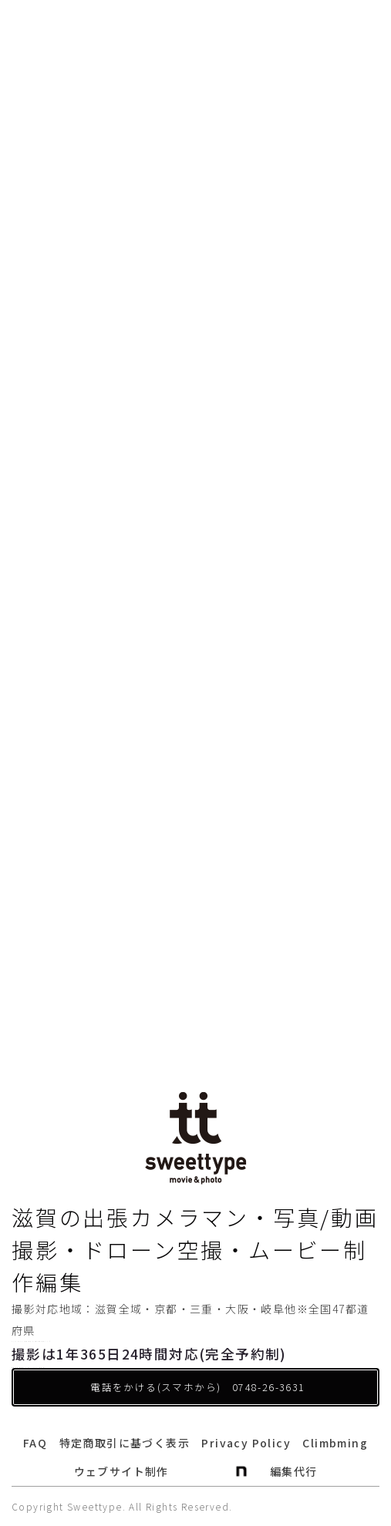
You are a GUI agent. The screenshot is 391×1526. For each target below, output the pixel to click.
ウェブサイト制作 (121, 1471)
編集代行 (294, 1471)
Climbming (335, 1442)
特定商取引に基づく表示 (124, 1442)
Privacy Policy (246, 1442)
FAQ (35, 1442)
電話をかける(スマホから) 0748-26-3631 (197, 1387)
